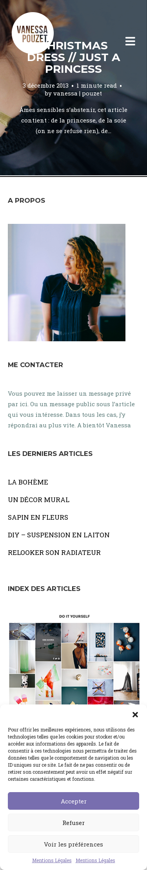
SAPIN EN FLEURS (38, 517)
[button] (135, 714)
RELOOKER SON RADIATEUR (54, 552)
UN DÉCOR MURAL (38, 499)
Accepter (74, 801)
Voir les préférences (73, 844)
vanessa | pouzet (77, 93)
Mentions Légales (52, 860)
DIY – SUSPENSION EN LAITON (59, 534)
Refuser (73, 823)
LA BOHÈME (28, 481)
